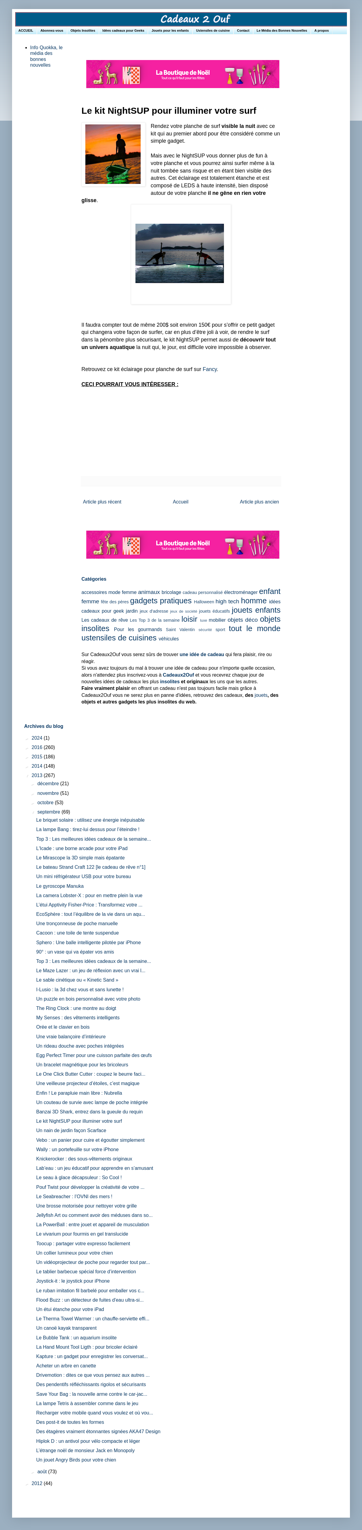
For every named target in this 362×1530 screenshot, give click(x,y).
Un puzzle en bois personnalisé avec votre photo (88, 998)
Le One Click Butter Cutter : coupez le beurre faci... (90, 1074)
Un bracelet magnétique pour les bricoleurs (82, 1064)
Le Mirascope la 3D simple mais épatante (80, 857)
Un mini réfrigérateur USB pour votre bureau (83, 876)
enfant (270, 591)
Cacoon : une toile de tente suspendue (77, 932)
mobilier (217, 620)
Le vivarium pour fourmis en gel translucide (82, 1233)
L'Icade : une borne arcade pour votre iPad (82, 848)
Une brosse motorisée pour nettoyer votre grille (86, 1205)
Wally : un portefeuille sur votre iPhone (77, 1149)
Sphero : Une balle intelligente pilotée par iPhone (88, 942)
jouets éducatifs (214, 611)
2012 (38, 1483)
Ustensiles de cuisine (213, 30)
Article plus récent (102, 501)
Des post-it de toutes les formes (70, 1422)
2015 (38, 756)
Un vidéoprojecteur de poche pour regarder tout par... (93, 1262)
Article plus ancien (259, 501)
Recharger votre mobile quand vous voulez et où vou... (94, 1412)
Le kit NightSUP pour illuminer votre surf (79, 1121)
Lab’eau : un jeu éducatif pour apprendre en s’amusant (94, 1168)
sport (220, 629)
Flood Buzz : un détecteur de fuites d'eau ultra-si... (90, 1300)
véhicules (169, 638)
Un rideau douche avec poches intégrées (80, 1046)
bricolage (171, 592)
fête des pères (115, 601)
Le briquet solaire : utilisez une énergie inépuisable (90, 820)
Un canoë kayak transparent (66, 1328)
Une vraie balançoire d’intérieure (71, 1036)
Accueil (181, 501)
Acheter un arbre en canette (66, 1365)
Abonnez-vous (51, 30)
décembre (48, 783)
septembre (49, 811)
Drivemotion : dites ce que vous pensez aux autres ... (93, 1375)
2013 (38, 775)
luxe (203, 620)
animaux (149, 592)
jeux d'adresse (154, 611)
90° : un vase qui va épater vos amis (75, 951)
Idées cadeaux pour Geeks (123, 30)
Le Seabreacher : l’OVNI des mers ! (74, 1196)
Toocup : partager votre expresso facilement (83, 1243)
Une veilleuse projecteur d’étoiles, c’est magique (87, 1083)
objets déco (242, 620)
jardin (132, 611)
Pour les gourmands (138, 629)
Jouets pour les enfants (170, 30)
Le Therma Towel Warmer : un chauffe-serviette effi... (92, 1318)
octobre (46, 802)
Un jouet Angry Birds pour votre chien (76, 1459)
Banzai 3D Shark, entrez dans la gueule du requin (89, 1111)
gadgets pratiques (161, 600)
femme (90, 601)
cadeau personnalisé (203, 592)
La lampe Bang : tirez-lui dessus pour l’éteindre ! (87, 829)
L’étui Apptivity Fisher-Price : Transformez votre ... (89, 904)
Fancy (210, 369)
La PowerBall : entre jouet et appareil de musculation (92, 1224)
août (42, 1471)
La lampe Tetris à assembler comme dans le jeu (87, 1403)
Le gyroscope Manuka (60, 886)
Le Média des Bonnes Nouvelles (282, 30)
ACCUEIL (25, 30)
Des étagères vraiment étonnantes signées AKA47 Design (98, 1431)
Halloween (204, 601)
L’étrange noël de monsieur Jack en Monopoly (85, 1450)
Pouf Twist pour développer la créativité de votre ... (90, 1187)
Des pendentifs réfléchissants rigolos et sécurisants (91, 1384)
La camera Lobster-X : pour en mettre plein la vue (89, 895)
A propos (321, 30)
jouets (261, 695)
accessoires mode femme (109, 592)
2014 (38, 766)
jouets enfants (256, 610)
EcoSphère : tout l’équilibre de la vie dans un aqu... (90, 914)
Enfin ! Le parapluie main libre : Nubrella (79, 1093)
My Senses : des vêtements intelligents (78, 1017)
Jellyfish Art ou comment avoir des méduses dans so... (94, 1215)
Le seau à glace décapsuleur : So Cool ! (79, 1177)
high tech (227, 601)
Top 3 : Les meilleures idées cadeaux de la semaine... (93, 839)
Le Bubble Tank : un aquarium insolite (76, 1337)
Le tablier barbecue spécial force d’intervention (86, 1271)
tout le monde (255, 628)
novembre (48, 793)
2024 (38, 738)
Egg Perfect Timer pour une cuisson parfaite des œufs (94, 1055)
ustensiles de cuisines (119, 637)
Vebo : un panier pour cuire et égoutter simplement (90, 1140)
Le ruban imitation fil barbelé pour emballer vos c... (90, 1290)
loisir (190, 619)
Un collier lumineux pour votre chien (74, 1252)
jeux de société (183, 611)
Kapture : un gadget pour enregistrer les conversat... (92, 1356)
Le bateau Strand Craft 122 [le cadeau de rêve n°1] (90, 867)
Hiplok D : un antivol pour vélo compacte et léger (88, 1441)
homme (254, 600)
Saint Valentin (180, 629)
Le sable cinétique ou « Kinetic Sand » (77, 979)
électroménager (241, 592)
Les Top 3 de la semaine (155, 620)
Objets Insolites (83, 30)
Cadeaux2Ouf (178, 675)
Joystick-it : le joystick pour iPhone (73, 1281)
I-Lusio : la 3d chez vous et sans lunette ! (80, 989)
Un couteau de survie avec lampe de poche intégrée (92, 1102)
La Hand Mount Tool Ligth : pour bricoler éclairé (87, 1347)
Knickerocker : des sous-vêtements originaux (84, 1158)
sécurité (205, 629)
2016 (38, 747)
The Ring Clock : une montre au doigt (76, 1008)
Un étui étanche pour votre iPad (70, 1309)
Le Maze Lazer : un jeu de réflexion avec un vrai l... (90, 970)
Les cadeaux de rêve (104, 620)
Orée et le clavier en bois (63, 1027)
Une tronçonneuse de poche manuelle (77, 923)
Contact (243, 30)
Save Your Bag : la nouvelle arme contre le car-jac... (91, 1394)
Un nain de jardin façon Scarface (71, 1130)
